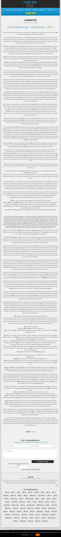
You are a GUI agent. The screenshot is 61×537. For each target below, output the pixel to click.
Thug (44, 518)
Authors (20, 10)
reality (29, 295)
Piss (55, 495)
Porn (43, 498)
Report (26, 27)
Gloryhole (9, 518)
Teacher (22, 502)
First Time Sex (30, 6)
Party (21, 498)
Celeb (44, 508)
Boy (42, 492)
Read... (57, 485)
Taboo (16, 521)
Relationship (29, 498)
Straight (23, 508)
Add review (20, 27)
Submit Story (30, 13)
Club (23, 505)
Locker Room (31, 505)
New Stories (11, 10)
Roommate (52, 508)
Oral (48, 505)
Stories (28, 10)
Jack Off (30, 508)
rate (23, 442)
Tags (35, 10)
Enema (30, 521)
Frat (31, 518)
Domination (51, 518)
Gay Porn (51, 10)
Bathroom (33, 495)
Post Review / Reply (42, 461)
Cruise (38, 514)
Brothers (8, 508)
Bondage (23, 521)
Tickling (54, 511)
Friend (37, 492)
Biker (37, 518)
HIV (48, 498)
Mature (12, 511)
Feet (20, 495)
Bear (54, 498)
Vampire (25, 518)
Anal (47, 502)
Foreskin (7, 505)
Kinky (31, 514)
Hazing (38, 521)
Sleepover (46, 514)
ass (18, 323)
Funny (8, 502)
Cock (7, 492)
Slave (38, 508)
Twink (32, 511)
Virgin (19, 511)
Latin (53, 502)
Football (14, 502)
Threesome (16, 514)
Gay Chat (42, 10)
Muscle (13, 495)
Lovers (54, 505)
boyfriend (15, 99)
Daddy (47, 511)
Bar (48, 492)
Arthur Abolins (40, 27)
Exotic (53, 514)
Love (30, 492)
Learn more (32, 534)
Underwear (42, 495)
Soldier (7, 514)
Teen (49, 495)
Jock (35, 502)
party (18, 226)
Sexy (26, 495)
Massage (14, 498)
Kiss (24, 492)
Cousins (17, 518)
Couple (6, 495)
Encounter (15, 505)
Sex (18, 492)
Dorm (6, 511)
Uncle (26, 511)
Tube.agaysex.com (41, 530)
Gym (37, 498)
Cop (29, 502)
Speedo (24, 514)
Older (7, 498)
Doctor (15, 508)
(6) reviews (17, 442)
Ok (37, 534)
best (53, 129)
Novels (45, 521)
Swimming (40, 505)
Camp (41, 502)
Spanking (40, 511)
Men (13, 492)
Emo (54, 492)
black (26, 204)
